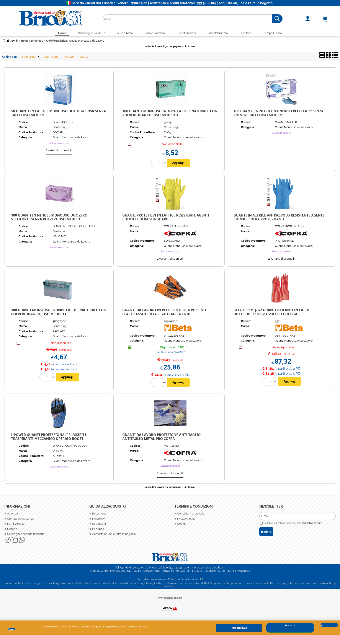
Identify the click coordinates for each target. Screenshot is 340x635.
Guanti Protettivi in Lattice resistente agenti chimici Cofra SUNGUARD (165, 218)
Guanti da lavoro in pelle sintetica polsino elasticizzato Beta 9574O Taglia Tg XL (164, 313)
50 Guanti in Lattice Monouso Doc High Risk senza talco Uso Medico (58, 114)
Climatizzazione (187, 33)
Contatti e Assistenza (20, 519)
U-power (59, 451)
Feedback (98, 529)
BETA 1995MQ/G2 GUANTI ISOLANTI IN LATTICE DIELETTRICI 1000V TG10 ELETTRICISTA (273, 313)
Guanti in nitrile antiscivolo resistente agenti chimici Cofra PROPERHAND (279, 218)
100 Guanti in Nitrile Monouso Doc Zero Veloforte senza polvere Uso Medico (49, 218)
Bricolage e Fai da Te (88, 33)
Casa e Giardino (154, 33)
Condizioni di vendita (190, 514)
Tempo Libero (277, 33)
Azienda (12, 514)
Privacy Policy (186, 519)
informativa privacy (311, 524)
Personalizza (238, 627)
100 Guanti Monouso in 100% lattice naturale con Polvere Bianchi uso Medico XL (169, 114)
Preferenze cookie (170, 598)
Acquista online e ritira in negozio (114, 535)
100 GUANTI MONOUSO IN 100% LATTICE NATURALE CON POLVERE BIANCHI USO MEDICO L (58, 313)
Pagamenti (99, 514)
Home (57, 33)
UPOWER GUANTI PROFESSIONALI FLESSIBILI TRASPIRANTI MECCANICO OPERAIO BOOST (48, 437)
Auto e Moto (123, 33)
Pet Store (249, 33)
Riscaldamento (220, 33)
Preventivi (98, 519)
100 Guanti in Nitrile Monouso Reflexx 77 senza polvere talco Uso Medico (279, 114)
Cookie (11, 629)
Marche (12, 529)
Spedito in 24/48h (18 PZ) (170, 353)
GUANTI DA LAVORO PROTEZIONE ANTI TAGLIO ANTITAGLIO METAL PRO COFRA (161, 437)
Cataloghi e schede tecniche (26, 535)
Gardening (60, 128)
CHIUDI (329, 625)
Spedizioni (99, 524)
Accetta (290, 625)
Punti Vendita (16, 524)
